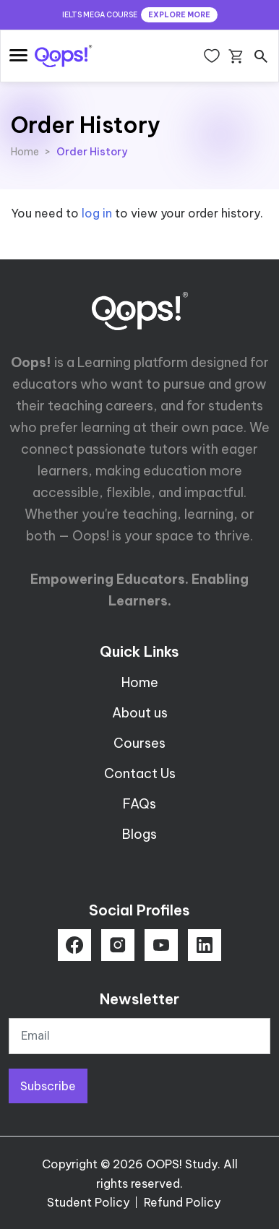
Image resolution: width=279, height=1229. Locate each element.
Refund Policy (182, 1202)
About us (140, 712)
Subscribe (48, 1086)
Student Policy (88, 1202)
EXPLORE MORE (179, 15)
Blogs (139, 834)
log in (97, 213)
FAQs (139, 803)
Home (25, 151)
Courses (139, 743)
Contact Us (140, 773)
